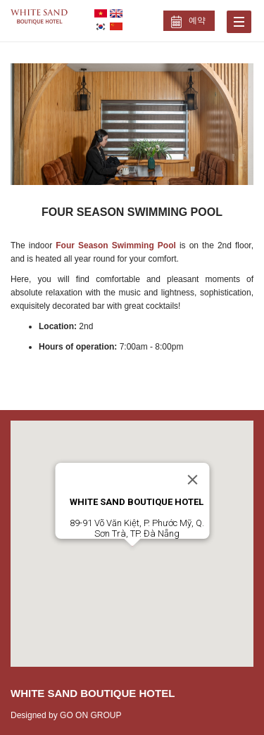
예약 (197, 20)
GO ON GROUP (90, 715)
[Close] (192, 480)
